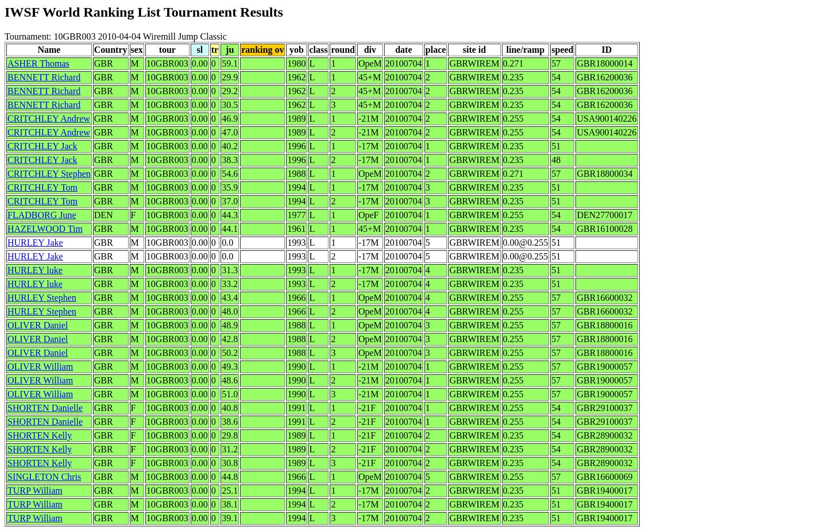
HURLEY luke (35, 270)
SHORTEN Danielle (45, 408)
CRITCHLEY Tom (42, 187)
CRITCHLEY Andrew (48, 118)
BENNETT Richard (43, 77)
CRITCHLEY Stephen (49, 174)
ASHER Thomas (38, 63)
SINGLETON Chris (44, 477)
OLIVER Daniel (37, 325)
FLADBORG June (41, 215)
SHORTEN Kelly (39, 435)
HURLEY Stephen (41, 298)
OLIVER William (40, 366)
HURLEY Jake (35, 242)
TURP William (35, 490)
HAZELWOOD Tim (45, 229)
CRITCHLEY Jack (42, 146)
